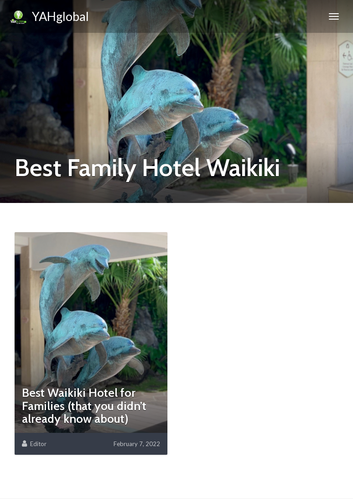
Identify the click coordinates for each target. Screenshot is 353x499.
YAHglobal (49, 18)
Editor (38, 443)
